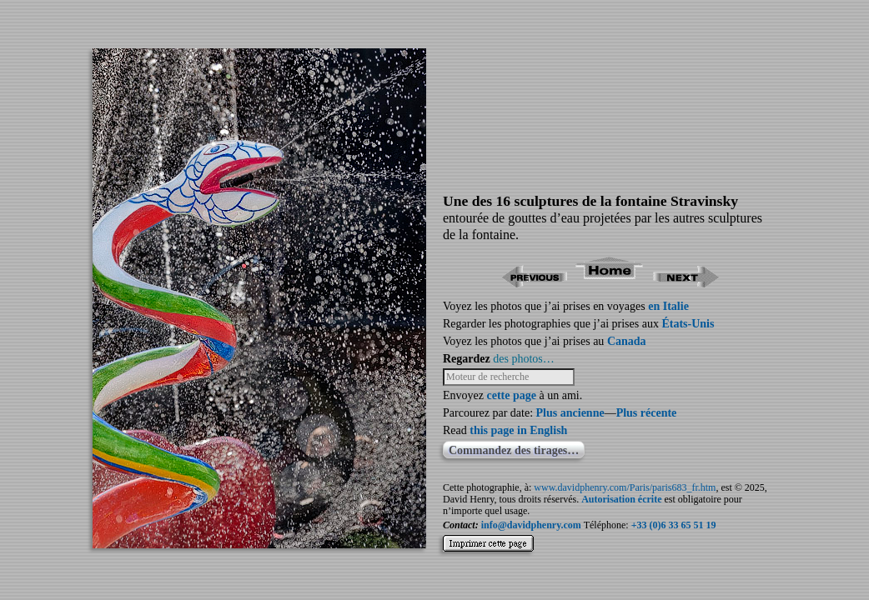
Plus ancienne (570, 413)
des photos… (524, 358)
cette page (510, 395)
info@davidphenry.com (531, 525)
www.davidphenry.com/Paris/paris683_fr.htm (625, 487)
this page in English (518, 430)
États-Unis (687, 324)
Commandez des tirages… (514, 450)
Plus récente (646, 413)
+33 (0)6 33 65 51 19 (673, 525)
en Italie (668, 306)
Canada (626, 341)
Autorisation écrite (621, 499)
